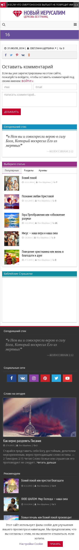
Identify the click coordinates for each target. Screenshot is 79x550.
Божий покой (29, 178)
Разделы (28, 170)
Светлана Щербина (43, 48)
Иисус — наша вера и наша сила (40, 233)
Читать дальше (46, 462)
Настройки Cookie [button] (31, 544)
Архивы (43, 170)
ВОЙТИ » (27, 81)
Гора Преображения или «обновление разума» (43, 217)
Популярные (12, 170)
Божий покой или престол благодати (42, 480)
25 (56, 223)
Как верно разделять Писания (22, 440)
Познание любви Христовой (38, 196)
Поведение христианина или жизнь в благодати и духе (43, 253)
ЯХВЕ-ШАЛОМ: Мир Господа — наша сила (44, 499)
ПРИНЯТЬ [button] (55, 544)
